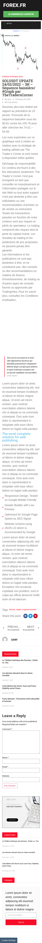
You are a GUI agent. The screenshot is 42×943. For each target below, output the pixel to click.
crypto (18, 609)
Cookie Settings (8, 940)
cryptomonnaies (29, 609)
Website (5, 776)
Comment (7, 729)
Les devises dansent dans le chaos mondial (18, 852)
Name (5, 758)
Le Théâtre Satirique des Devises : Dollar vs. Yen (20, 841)
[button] (25, 616)
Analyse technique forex (12, 76)
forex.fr (14, 5)
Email (5, 767)
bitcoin (12, 609)
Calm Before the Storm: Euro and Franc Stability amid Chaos (19, 687)
